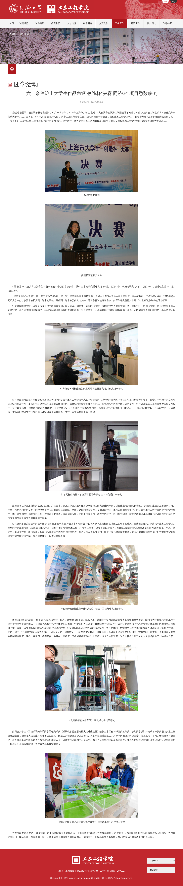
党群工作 (135, 23)
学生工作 (119, 23)
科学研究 (87, 23)
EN (165, 1)
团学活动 (24, 33)
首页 (11, 23)
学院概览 (23, 23)
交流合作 (103, 23)
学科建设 (39, 23)
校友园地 (151, 23)
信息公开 (167, 23)
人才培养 (71, 23)
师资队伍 (55, 23)
